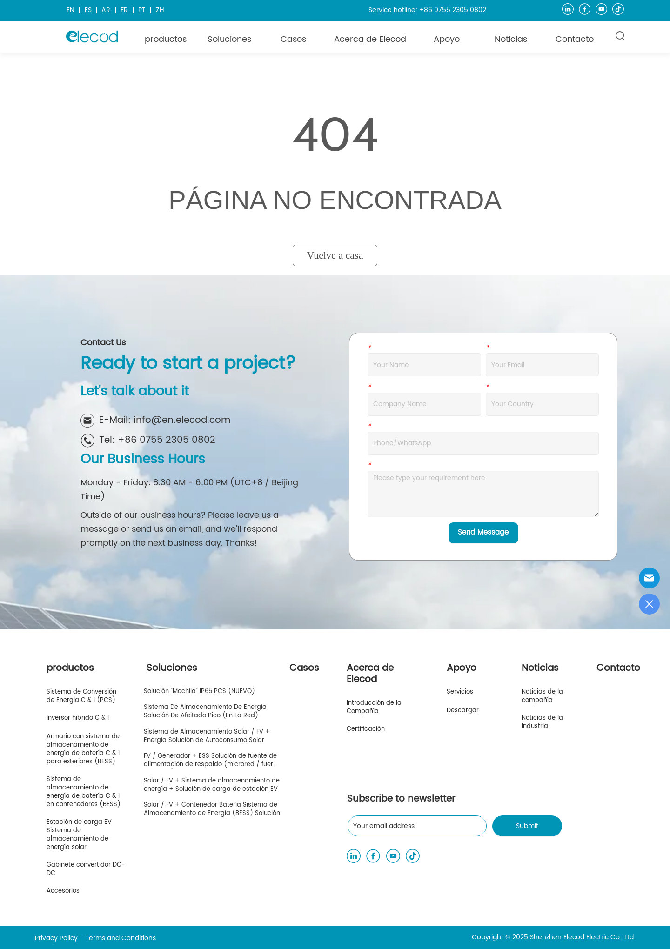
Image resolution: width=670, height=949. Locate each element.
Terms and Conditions (120, 938)
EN (70, 10)
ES (88, 10)
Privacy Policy (56, 938)
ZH (160, 10)
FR (124, 10)
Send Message (483, 532)
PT (142, 10)
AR (105, 10)
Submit (527, 826)
